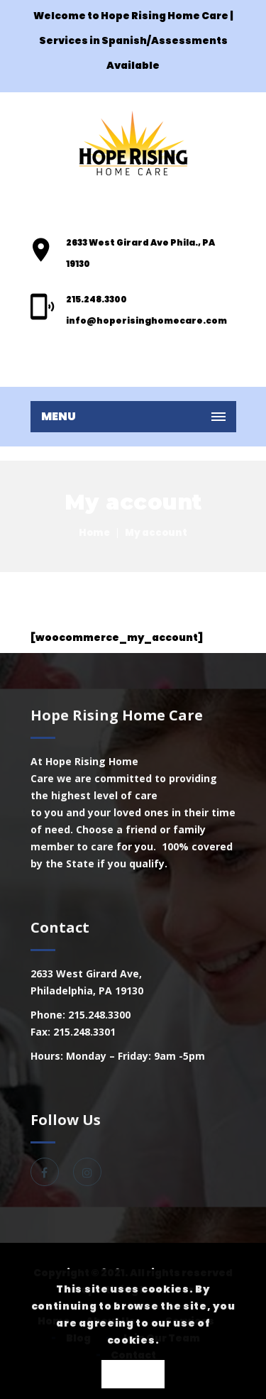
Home (94, 532)
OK (133, 1374)
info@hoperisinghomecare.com (146, 320)
